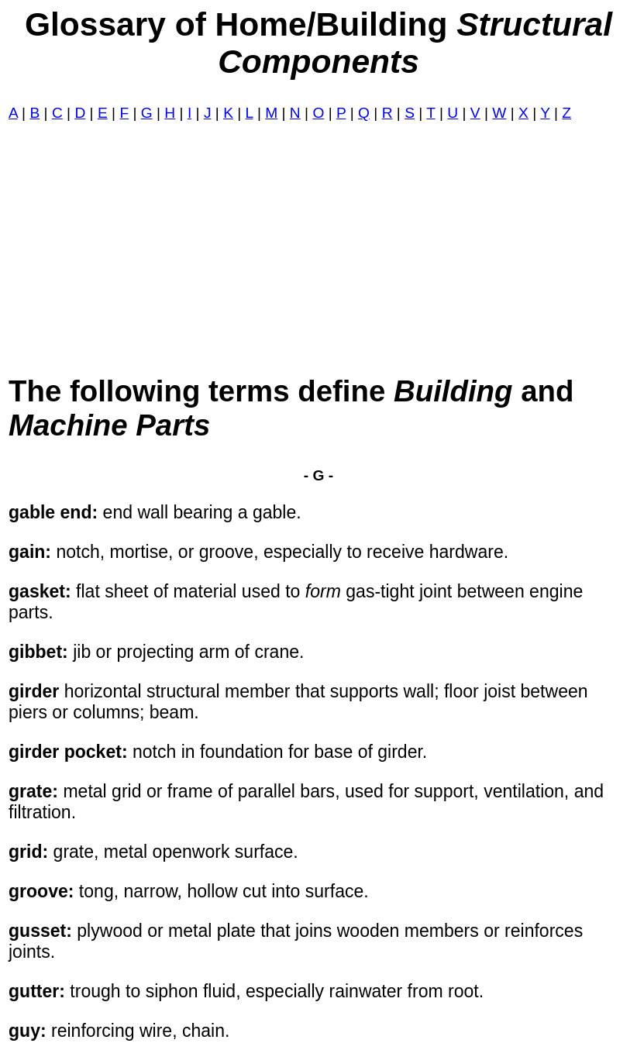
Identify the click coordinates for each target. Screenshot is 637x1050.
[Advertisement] (318, 247)
